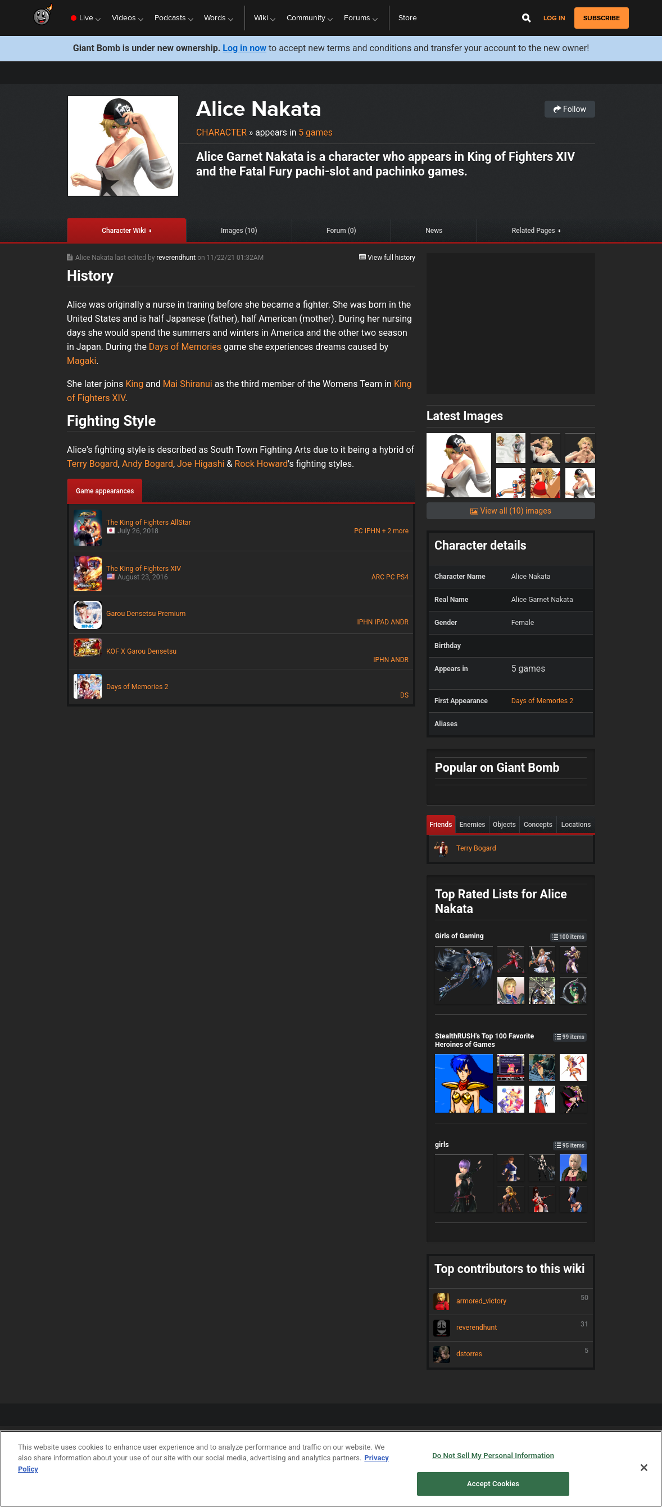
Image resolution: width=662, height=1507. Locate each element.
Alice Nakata (258, 108)
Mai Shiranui (187, 384)
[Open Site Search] (526, 18)
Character (221, 132)
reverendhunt (176, 258)
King (134, 384)
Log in (554, 18)
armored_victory (510, 1301)
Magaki (81, 361)
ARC (377, 577)
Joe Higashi (200, 463)
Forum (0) (341, 231)
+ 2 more (395, 531)
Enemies (473, 825)
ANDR (400, 622)
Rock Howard (261, 463)
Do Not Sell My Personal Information (493, 1455)
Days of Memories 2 (542, 700)
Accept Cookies (493, 1483)
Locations (576, 825)
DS (404, 695)
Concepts (538, 825)
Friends (441, 825)
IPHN (372, 531)
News (433, 231)
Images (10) (239, 231)
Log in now (244, 48)
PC (358, 531)
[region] (331, 1468)
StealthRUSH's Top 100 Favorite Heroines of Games (511, 1040)
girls (511, 1144)
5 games (315, 132)
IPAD (382, 622)
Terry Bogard (92, 463)
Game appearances (105, 491)
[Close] (644, 1467)
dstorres (510, 1354)
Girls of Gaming (511, 936)
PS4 (403, 577)
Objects (504, 825)
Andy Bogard (147, 463)
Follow (570, 109)
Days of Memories (185, 346)
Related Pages (533, 231)
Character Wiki (124, 231)
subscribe (601, 18)
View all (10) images (510, 510)
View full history (387, 258)
